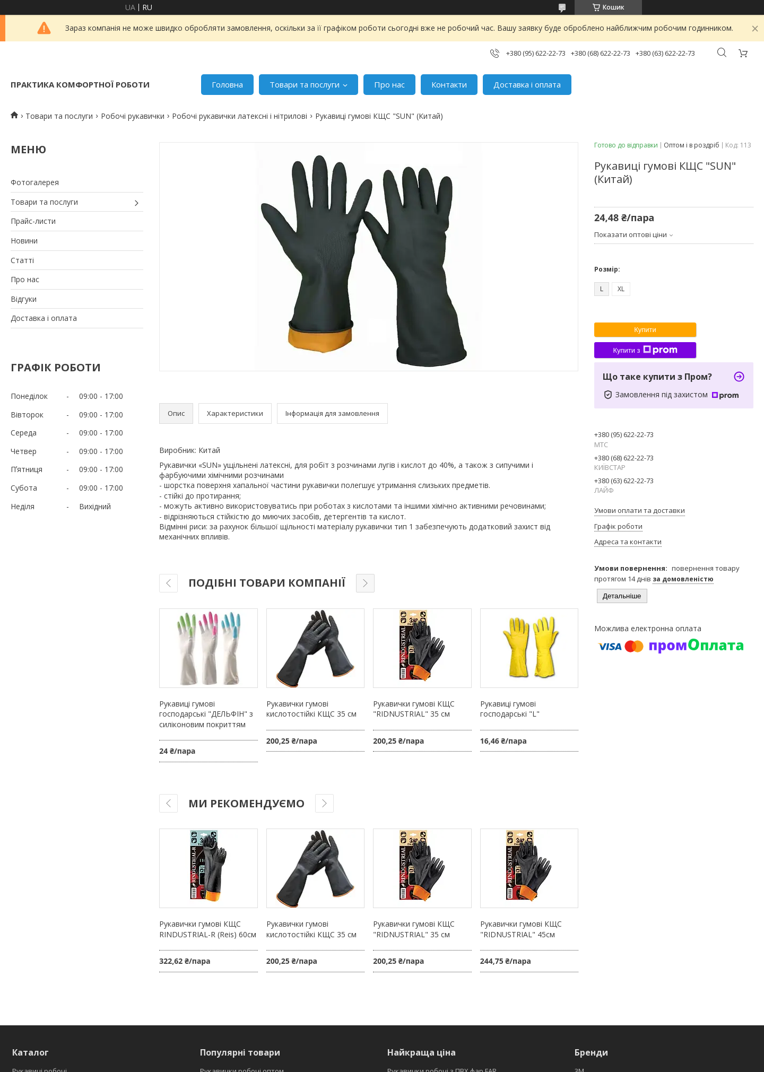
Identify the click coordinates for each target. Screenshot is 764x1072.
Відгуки (24, 299)
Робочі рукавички (132, 116)
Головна (227, 84)
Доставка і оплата (527, 84)
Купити (645, 330)
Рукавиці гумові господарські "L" (510, 709)
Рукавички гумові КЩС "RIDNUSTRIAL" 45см (521, 929)
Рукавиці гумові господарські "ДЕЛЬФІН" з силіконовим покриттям (206, 714)
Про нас (389, 84)
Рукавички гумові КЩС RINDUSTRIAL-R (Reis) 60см (207, 929)
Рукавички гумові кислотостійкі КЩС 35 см (311, 709)
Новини (24, 241)
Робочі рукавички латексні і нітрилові (239, 116)
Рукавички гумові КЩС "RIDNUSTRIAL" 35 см (414, 709)
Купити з (645, 350)
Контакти (449, 84)
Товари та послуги (305, 84)
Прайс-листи (33, 221)
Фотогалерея (35, 182)
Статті (22, 260)
